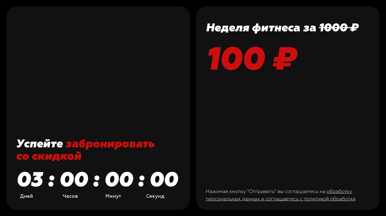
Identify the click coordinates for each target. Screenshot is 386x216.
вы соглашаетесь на (302, 191)
